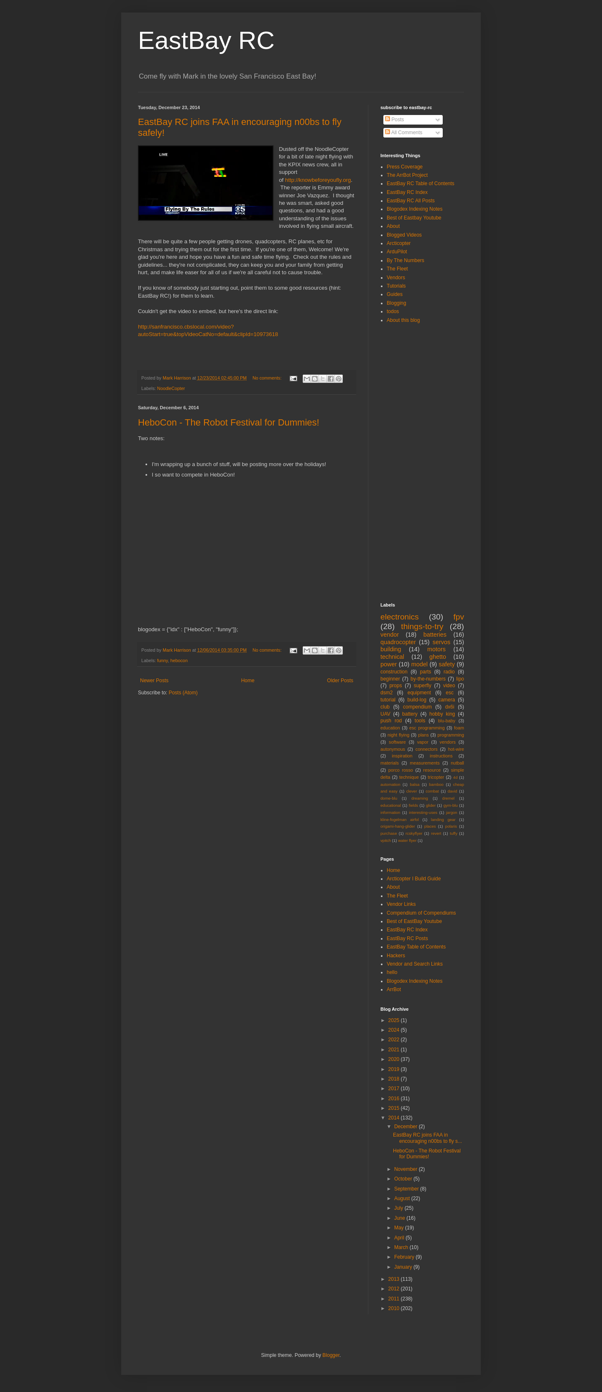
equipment (419, 693)
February (405, 1257)
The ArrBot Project (407, 175)
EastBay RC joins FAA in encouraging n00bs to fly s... (427, 1138)
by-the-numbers (428, 679)
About (393, 226)
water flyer (407, 840)
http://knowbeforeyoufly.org (318, 180)
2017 (394, 1088)
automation (390, 784)
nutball (457, 762)
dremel (448, 798)
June (400, 1218)
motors (436, 649)
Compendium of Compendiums (421, 913)
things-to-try (422, 626)
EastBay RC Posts (407, 938)
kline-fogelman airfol (399, 819)
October (403, 1179)
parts (425, 672)
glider (431, 805)
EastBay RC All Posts (411, 201)
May (399, 1228)
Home (248, 680)
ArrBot (394, 989)
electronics (399, 616)
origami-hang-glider (397, 826)
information (390, 812)
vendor (389, 634)
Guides (395, 294)
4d (455, 777)
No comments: (268, 377)
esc (450, 693)
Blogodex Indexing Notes (414, 209)
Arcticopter (399, 243)
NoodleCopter (171, 388)
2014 (394, 1118)
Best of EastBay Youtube (414, 921)
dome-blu (388, 798)
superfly (422, 685)
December (406, 1126)
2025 (394, 1020)
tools (420, 721)
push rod (391, 721)
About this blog (403, 320)
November (406, 1169)
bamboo (436, 784)
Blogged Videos (404, 235)
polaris (451, 826)
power (388, 664)
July (399, 1208)
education (390, 727)
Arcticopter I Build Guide (414, 879)
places (430, 826)
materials (389, 762)
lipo (460, 679)
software (397, 741)
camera (446, 700)
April (400, 1238)
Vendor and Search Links (415, 964)
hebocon (178, 660)
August (402, 1198)
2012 (394, 1289)
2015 (394, 1108)
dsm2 (386, 693)
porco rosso (400, 769)
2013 (394, 1279)
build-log (417, 700)
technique (409, 777)
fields (413, 805)
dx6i (449, 707)
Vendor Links (401, 904)
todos (393, 311)
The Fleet (397, 269)
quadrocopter (398, 642)
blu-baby (446, 720)
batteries (434, 634)
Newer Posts (154, 680)
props (395, 685)
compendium (417, 707)
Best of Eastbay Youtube (414, 218)
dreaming (419, 798)
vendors (448, 741)
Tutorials (396, 286)
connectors (427, 749)
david (452, 791)
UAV (385, 714)
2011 (394, 1299)
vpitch (385, 840)
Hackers (396, 956)
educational (390, 805)
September (407, 1189)
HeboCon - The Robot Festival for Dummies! (228, 422)
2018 (394, 1079)
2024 (394, 1030)
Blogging (396, 303)
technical (392, 656)
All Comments (403, 132)
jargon (451, 812)
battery (410, 714)
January (403, 1267)
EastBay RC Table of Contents (420, 183)
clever (411, 791)
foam (459, 727)
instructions (441, 755)
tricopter (436, 777)
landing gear (443, 819)
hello (392, 972)
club (385, 707)
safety (447, 664)
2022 (394, 1040)
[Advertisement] (413, 462)
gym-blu (451, 805)
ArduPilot (397, 252)
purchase (388, 833)
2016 (394, 1098)
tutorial (387, 700)
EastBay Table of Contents (416, 947)
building (390, 649)
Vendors (396, 277)
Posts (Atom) (182, 693)
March (402, 1247)
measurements (424, 762)
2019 (394, 1069)
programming (450, 734)
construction (394, 672)
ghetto (437, 656)
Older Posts (340, 680)
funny (162, 660)
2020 (394, 1059)
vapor (423, 741)
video (449, 685)
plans (423, 734)
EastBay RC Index (407, 192)
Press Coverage (405, 167)
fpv (458, 616)
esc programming (427, 727)
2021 (394, 1050)
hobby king (442, 714)
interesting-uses (423, 812)
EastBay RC (206, 40)
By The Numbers (405, 260)
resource (432, 769)
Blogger (330, 1355)
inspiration (402, 755)
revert (436, 833)
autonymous (392, 749)
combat (432, 791)
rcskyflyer (414, 833)
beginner (390, 679)
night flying (398, 734)
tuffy (453, 833)
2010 (394, 1308)
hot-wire (456, 749)
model (419, 664)
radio (449, 672)
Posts (394, 119)
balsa (414, 784)
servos (441, 642)
